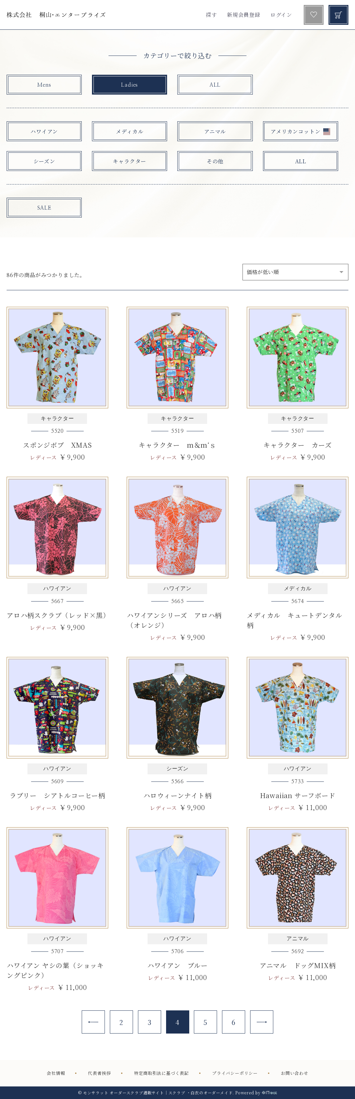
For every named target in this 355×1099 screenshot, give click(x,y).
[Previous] (93, 1022)
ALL (215, 85)
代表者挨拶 (99, 1073)
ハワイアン (44, 131)
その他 (215, 161)
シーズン (44, 161)
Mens (44, 85)
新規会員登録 (243, 15)
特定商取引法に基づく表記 (161, 1073)
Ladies (129, 85)
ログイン (281, 15)
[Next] (261, 1022)
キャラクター (129, 161)
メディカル (129, 131)
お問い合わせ (294, 1073)
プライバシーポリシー (235, 1073)
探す (211, 15)
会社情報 (56, 1073)
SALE (44, 208)
